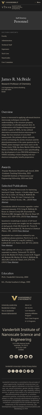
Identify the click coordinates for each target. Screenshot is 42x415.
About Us (28, 305)
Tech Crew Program (32, 318)
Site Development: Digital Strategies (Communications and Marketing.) (21, 406)
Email (4, 91)
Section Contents (10, 32)
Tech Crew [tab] (5, 54)
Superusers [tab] (5, 49)
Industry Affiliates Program (31, 314)
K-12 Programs (30, 321)
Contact (21, 349)
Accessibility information (21, 400)
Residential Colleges (9, 308)
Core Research (30, 311)
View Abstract (32, 217)
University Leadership (9, 305)
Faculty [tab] (4, 36)
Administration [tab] (7, 40)
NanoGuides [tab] (6, 58)
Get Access (29, 308)
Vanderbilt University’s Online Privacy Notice (21, 366)
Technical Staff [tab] (7, 45)
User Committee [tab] (7, 62)
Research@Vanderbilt (9, 313)
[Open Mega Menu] (37, 2)
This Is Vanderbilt (8, 311)
